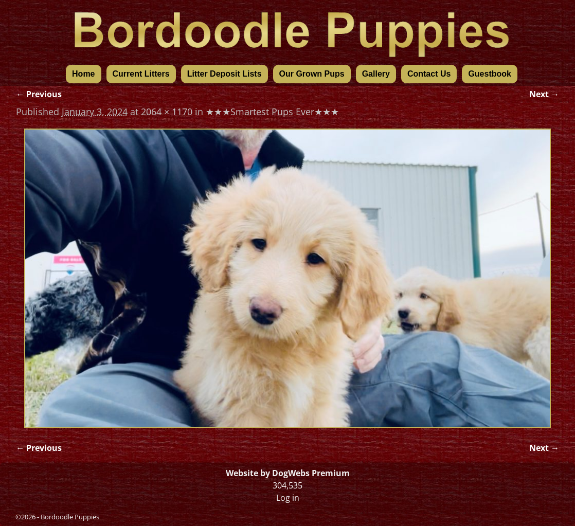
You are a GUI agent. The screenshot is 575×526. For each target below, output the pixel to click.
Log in (287, 497)
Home (83, 73)
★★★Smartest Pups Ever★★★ (272, 111)
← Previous (39, 94)
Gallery (376, 73)
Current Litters (141, 73)
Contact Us (429, 73)
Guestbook (489, 73)
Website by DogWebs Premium (288, 473)
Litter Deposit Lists (224, 73)
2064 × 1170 (166, 111)
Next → (544, 94)
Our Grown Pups (312, 73)
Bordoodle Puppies (70, 516)
